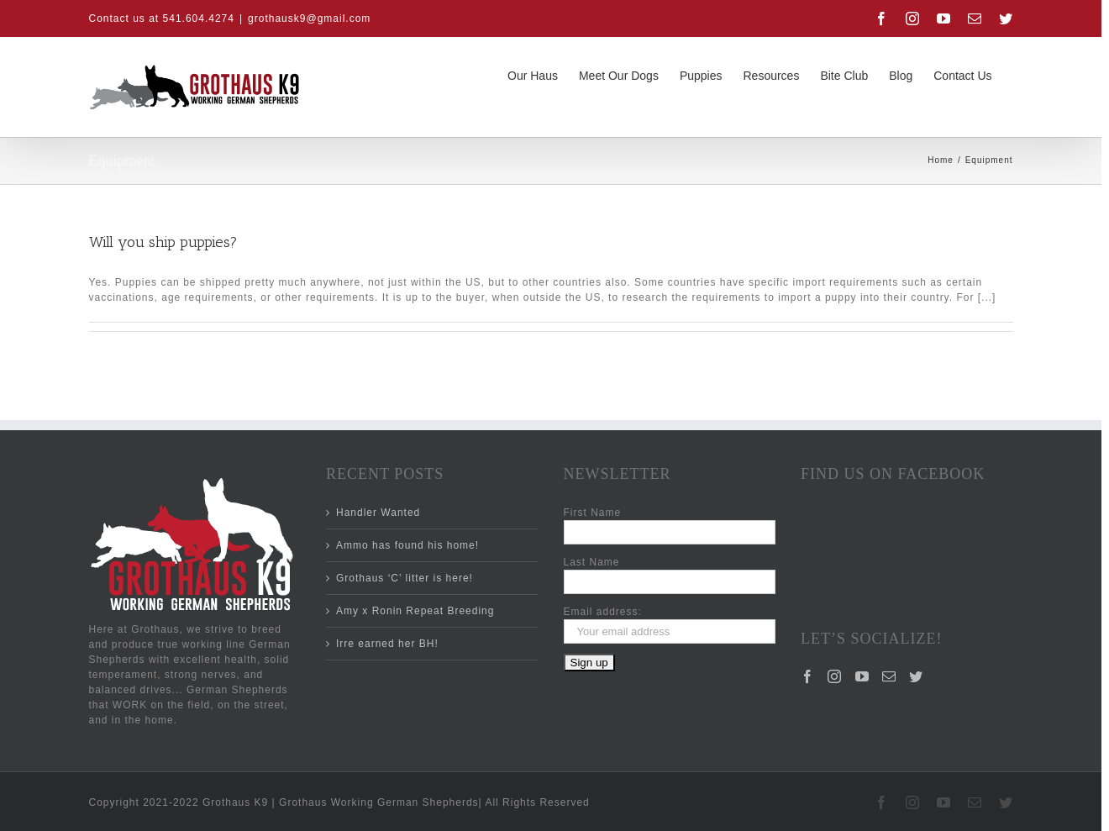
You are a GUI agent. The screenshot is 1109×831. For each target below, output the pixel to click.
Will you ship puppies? (163, 242)
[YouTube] (862, 607)
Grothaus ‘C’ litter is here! (404, 578)
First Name (593, 512)
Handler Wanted (378, 512)
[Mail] (889, 607)
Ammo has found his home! (407, 545)
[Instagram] (835, 607)
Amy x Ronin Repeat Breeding (415, 611)
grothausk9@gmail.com (309, 18)
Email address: (603, 612)
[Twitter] (916, 607)
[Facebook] (808, 607)
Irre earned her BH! (387, 644)
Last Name (592, 562)
